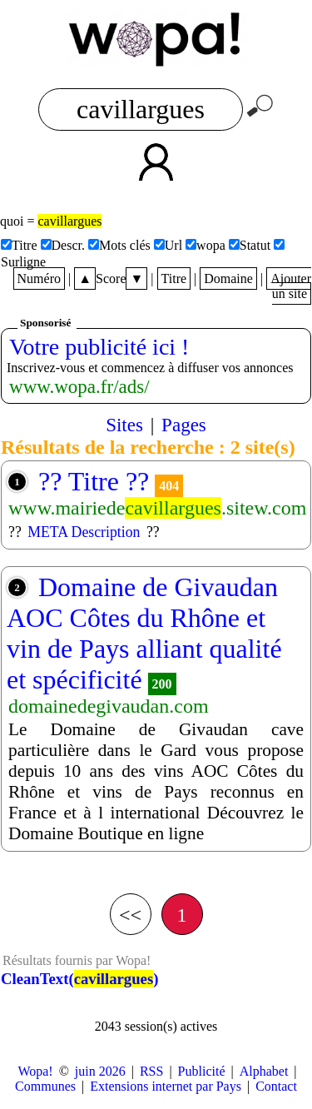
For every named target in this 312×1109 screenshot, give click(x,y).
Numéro (39, 278)
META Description (83, 532)
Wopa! (34, 1071)
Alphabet (264, 1071)
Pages (183, 424)
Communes (45, 1086)
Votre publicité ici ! (99, 347)
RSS (151, 1071)
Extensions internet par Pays (165, 1086)
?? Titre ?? (93, 481)
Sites (124, 424)
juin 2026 (100, 1071)
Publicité (201, 1071)
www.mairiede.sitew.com (157, 508)
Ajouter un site (290, 286)
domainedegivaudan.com (108, 706)
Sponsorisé (45, 322)
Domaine (228, 278)
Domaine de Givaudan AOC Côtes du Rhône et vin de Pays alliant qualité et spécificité (144, 633)
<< (130, 915)
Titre (174, 278)
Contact (276, 1086)
